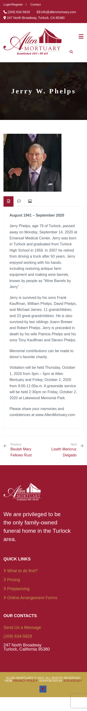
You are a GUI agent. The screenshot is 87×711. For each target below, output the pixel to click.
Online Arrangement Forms (32, 598)
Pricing (13, 580)
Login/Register (13, 4)
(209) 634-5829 (17, 636)
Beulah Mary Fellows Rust (25, 450)
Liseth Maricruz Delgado (64, 452)
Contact (35, 4)
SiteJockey (72, 680)
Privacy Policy (25, 680)
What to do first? (22, 571)
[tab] (8, 201)
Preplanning (18, 589)
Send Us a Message (22, 627)
